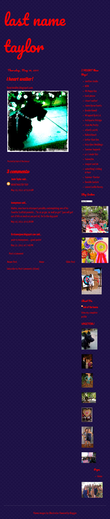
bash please (90, 96)
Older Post (70, 262)
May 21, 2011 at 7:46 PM (22, 245)
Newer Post (12, 262)
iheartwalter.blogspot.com (20, 87)
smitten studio (91, 81)
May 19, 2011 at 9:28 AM (22, 222)
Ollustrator (54, 513)
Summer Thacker (92, 177)
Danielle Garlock (92, 182)
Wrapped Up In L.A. (93, 115)
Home (41, 262)
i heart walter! (91, 101)
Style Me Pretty (91, 125)
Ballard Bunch (90, 135)
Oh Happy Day (91, 91)
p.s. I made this (91, 154)
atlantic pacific (91, 130)
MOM (87, 86)
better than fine (92, 140)
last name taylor (34, 32)
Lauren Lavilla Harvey (94, 187)
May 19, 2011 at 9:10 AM (22, 190)
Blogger (73, 513)
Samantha (89, 159)
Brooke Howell (91, 110)
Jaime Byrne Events (93, 105)
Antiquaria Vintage (93, 120)
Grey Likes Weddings (94, 144)
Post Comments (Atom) (29, 269)
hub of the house (90, 307)
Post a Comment (16, 253)
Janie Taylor (16, 179)
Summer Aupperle (92, 149)
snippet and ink (91, 164)
